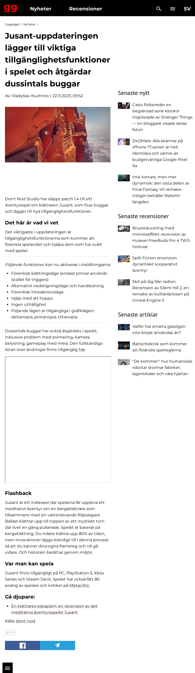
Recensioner (85, 9)
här (82, 349)
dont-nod (25, 621)
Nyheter (40, 9)
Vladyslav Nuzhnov (30, 95)
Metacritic (79, 585)
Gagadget (10, 7)
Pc (12, 632)
